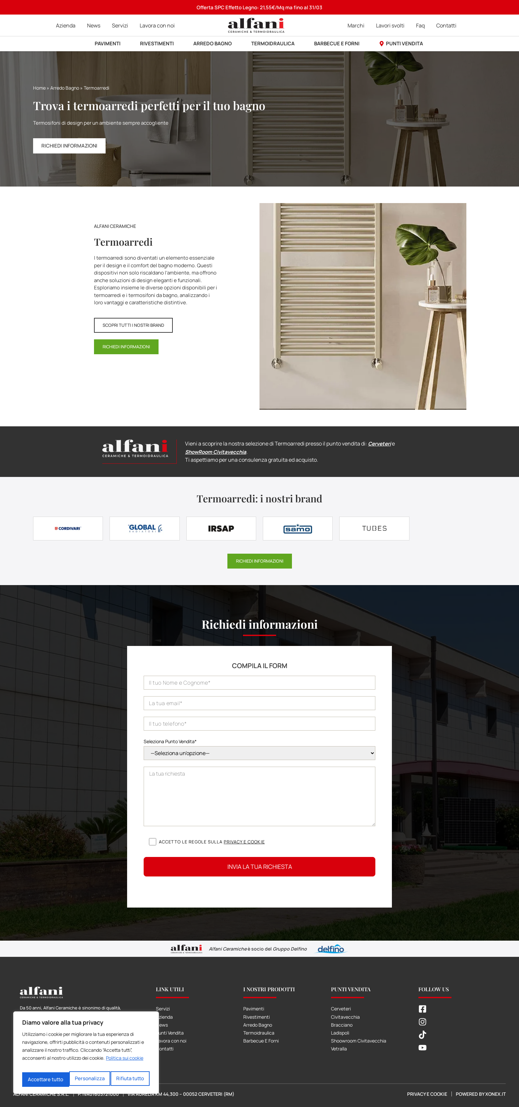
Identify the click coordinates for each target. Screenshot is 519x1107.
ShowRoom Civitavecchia (217, 451)
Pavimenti (253, 1008)
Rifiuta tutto (83, 1079)
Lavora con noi (171, 1040)
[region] (86, 1055)
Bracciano (342, 1024)
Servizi (163, 1008)
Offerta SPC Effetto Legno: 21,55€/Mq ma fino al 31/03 (259, 7)
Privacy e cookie (244, 841)
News (162, 1024)
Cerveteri (380, 443)
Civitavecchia (345, 1016)
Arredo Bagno (64, 88)
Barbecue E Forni (261, 1040)
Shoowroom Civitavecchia (358, 1040)
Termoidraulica (258, 1032)
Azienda (164, 1016)
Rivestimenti (256, 1016)
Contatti (164, 1048)
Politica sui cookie (124, 1063)
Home (39, 88)
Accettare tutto (127, 1079)
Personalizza (42, 1079)
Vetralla (339, 1048)
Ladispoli (340, 1032)
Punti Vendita (170, 1032)
